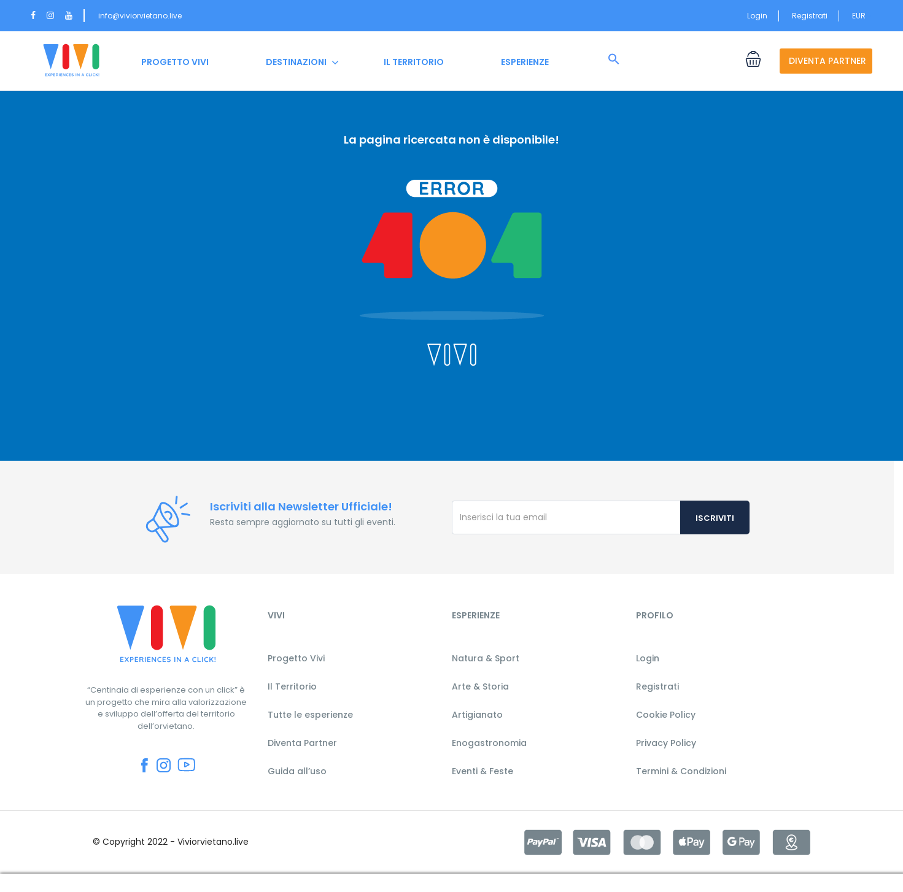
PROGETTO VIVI (175, 62)
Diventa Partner (302, 743)
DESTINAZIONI (296, 62)
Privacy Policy (666, 743)
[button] (613, 59)
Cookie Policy (666, 715)
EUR (862, 15)
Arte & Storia (480, 686)
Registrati (809, 15)
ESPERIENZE (525, 62)
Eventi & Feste (482, 771)
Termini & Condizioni (681, 771)
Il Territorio (292, 686)
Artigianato (477, 715)
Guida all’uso (297, 771)
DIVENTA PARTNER (827, 61)
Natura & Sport (485, 658)
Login (757, 15)
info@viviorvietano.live (140, 15)
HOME (71, 62)
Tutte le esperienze (310, 715)
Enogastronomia (489, 743)
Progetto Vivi (296, 658)
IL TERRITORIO (414, 62)
